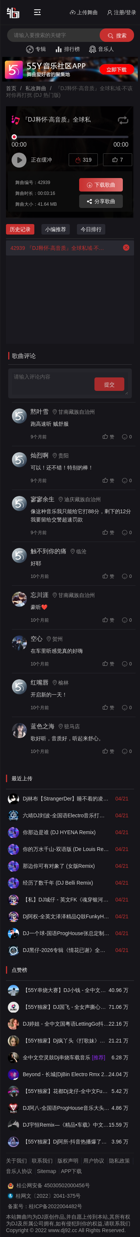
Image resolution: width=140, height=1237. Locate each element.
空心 (37, 639)
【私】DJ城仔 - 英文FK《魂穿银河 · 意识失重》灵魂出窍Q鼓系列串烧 (66, 900)
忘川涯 (40, 595)
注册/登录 (121, 12)
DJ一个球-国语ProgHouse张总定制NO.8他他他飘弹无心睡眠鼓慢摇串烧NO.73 (66, 933)
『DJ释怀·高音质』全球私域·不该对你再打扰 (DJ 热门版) (57, 248)
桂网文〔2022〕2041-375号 (48, 1196)
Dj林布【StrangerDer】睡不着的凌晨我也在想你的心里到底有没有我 (66, 799)
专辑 (36, 49)
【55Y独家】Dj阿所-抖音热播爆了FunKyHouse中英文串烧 (66, 1142)
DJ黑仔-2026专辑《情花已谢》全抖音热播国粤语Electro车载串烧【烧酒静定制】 (66, 950)
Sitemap (46, 1171)
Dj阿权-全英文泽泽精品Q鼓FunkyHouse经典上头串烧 (66, 916)
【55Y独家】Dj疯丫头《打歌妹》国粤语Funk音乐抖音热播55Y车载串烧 (66, 1041)
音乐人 (101, 49)
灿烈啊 (40, 455)
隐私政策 (119, 1161)
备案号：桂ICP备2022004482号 (45, 1206)
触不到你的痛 (48, 551)
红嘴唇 (40, 682)
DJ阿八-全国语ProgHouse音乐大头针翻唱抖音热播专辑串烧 (66, 1108)
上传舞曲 (84, 12)
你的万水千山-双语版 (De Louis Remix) (66, 849)
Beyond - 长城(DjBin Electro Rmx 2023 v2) (66, 1074)
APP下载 (71, 1171)
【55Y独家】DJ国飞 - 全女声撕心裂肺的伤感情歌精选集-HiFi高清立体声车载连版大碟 (66, 1007)
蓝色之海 (43, 726)
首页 (11, 88)
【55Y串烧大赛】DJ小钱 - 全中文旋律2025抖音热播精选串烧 (66, 990)
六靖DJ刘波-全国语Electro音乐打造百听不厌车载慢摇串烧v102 (66, 815)
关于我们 (16, 1161)
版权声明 (67, 1161)
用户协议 (93, 1161)
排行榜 (67, 49)
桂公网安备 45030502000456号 (53, 1185)
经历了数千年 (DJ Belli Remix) (58, 883)
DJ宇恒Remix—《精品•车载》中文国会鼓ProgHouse (66, 1125)
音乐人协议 (19, 1171)
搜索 (117, 36)
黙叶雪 (40, 411)
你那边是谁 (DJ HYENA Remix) (59, 832)
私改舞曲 (35, 88)
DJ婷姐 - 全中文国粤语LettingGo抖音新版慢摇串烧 (66, 1024)
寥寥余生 (43, 499)
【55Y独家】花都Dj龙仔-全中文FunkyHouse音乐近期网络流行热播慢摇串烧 (66, 1091)
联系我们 (42, 1161)
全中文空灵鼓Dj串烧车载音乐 (64, 1057)
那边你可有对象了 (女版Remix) (59, 866)
